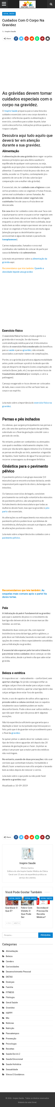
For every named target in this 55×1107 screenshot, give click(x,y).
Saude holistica (13, 1064)
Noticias (10, 1023)
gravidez (27, 350)
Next (16, 923)
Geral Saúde (9, 14)
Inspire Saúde (10, 110)
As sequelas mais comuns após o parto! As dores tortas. (24, 593)
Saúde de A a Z (13, 1054)
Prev (8, 923)
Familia (9, 987)
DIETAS (9, 977)
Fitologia (10, 997)
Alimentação (12, 951)
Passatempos (12, 1033)
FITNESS (10, 992)
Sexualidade (12, 1069)
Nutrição (10, 1028)
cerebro (10, 961)
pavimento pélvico (11, 537)
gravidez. (15, 733)
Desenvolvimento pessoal (18, 971)
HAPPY (9, 1013)
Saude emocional (14, 1059)
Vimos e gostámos (15, 1074)
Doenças (10, 982)
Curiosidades (12, 966)
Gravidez (10, 1008)
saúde (11, 350)
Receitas (10, 1049)
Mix (7, 1018)
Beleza (9, 956)
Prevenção (11, 1038)
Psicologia (11, 1044)
